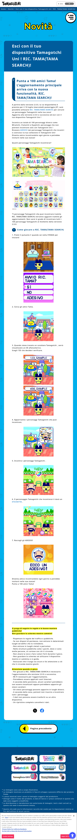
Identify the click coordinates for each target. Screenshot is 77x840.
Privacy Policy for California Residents (14, 830)
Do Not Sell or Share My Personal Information (17, 832)
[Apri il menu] (70, 17)
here (6, 818)
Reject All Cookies (67, 837)
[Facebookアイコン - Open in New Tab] (42, 710)
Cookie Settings (8, 837)
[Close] (74, 816)
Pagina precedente (37, 729)
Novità (11, 9)
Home (3, 9)
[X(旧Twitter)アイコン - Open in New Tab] (35, 710)
